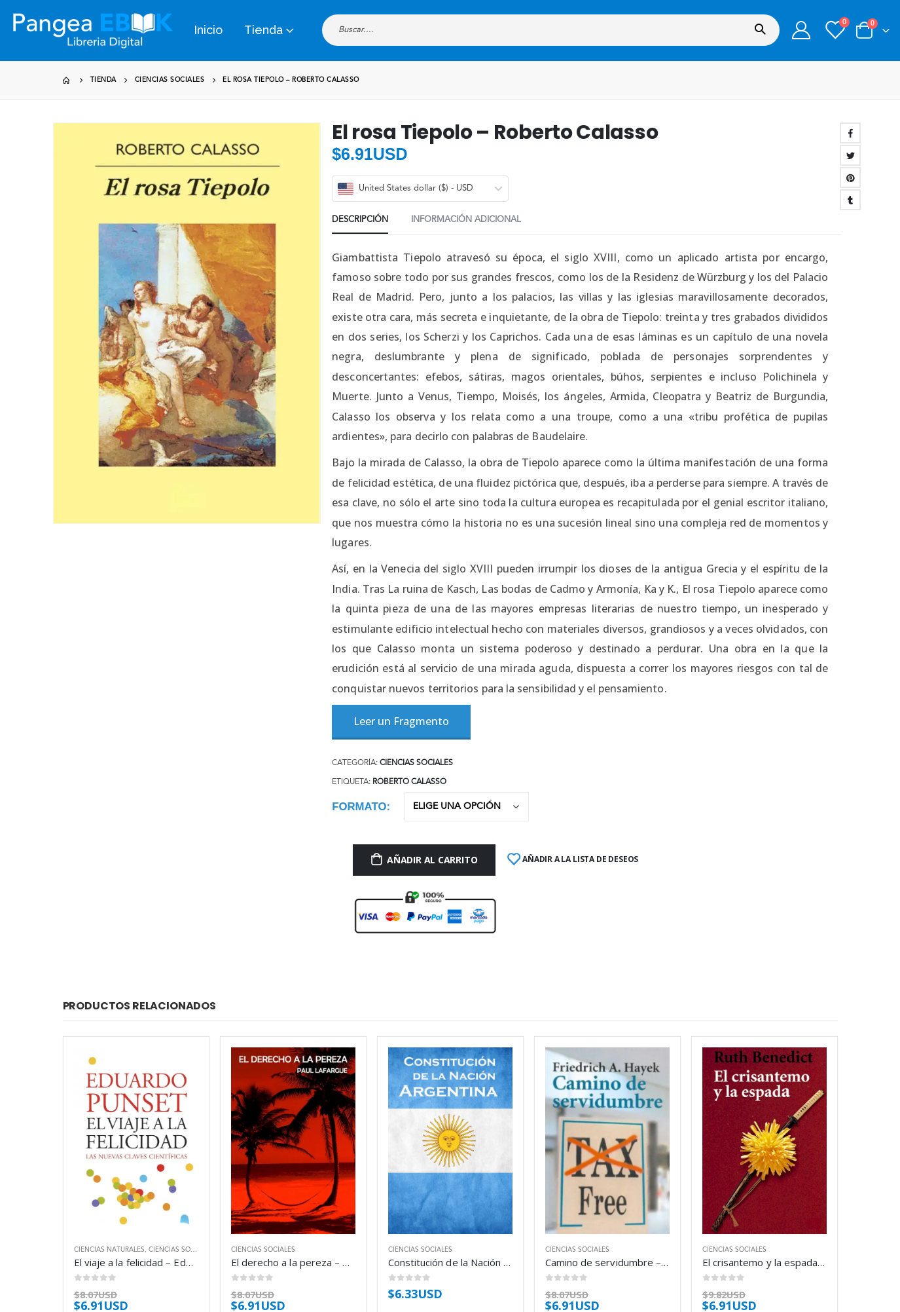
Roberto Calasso (409, 782)
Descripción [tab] (360, 220)
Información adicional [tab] (466, 220)
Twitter (850, 155)
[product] (136, 1140)
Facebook (850, 132)
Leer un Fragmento (401, 721)
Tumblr (850, 199)
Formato (359, 806)
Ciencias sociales (416, 763)
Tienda (263, 30)
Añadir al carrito (432, 859)
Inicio (208, 30)
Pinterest (850, 177)
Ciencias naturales (109, 1249)
